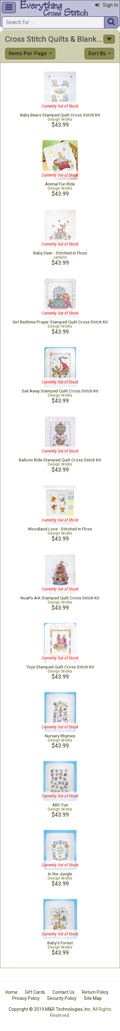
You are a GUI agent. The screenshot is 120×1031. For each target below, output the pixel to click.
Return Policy (95, 992)
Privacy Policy (26, 998)
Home (11, 992)
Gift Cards (35, 992)
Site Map (93, 998)
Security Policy (61, 998)
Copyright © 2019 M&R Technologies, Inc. (50, 1009)
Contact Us (63, 992)
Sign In (106, 5)
